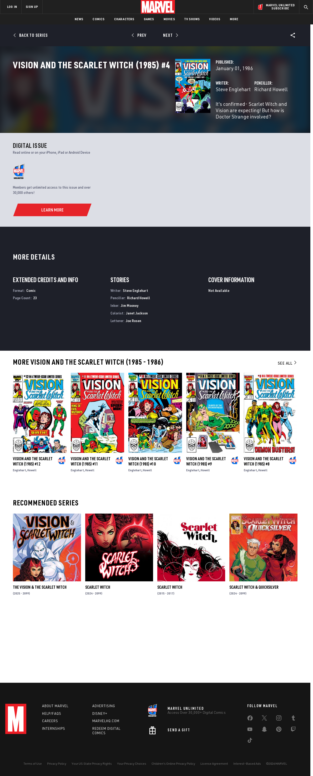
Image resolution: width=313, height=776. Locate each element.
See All (287, 430)
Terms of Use (32, 763)
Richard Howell (214, 112)
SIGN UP (32, 7)
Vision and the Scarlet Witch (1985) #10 (148, 529)
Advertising (103, 706)
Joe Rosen (133, 388)
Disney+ (99, 713)
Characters (124, 19)
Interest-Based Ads (247, 763)
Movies (169, 19)
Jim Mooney (129, 373)
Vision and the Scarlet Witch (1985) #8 (264, 529)
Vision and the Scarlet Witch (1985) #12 (33, 529)
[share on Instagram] (278, 719)
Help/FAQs (51, 713)
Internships (53, 728)
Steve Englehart (119, 112)
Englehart (19, 538)
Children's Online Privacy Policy (173, 763)
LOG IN (12, 7)
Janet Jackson (137, 381)
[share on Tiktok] (250, 741)
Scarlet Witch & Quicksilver (254, 655)
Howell (32, 538)
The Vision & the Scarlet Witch (40, 655)
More (234, 19)
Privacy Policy (56, 763)
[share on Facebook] (250, 719)
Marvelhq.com (105, 721)
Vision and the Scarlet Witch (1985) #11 (90, 529)
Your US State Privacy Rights (92, 763)
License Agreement (214, 763)
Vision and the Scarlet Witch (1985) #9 (206, 529)
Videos (214, 19)
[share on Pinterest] (278, 730)
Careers (50, 721)
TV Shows (192, 19)
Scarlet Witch (97, 655)
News (79, 19)
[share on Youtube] (250, 730)
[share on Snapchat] (264, 730)
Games (149, 19)
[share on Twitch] (293, 730)
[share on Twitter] (264, 719)
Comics (98, 19)
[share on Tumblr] (293, 719)
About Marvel (55, 706)
